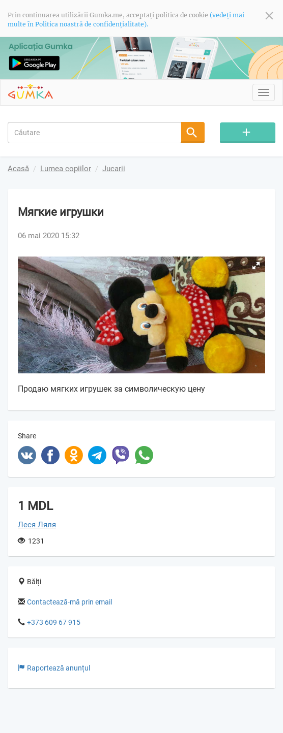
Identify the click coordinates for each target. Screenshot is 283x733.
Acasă (18, 168)
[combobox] (95, 132)
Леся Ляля (37, 524)
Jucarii (113, 168)
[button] (256, 266)
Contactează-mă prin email (69, 602)
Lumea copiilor (65, 168)
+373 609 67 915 (53, 622)
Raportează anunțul (54, 668)
